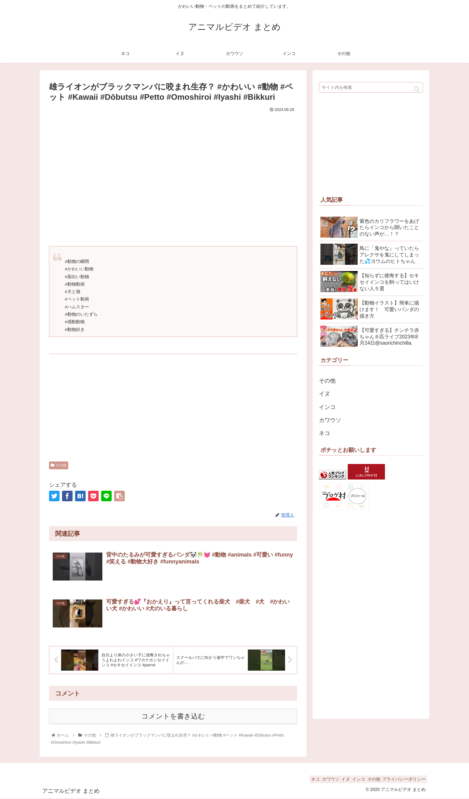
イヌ (324, 394)
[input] (371, 87)
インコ (327, 407)
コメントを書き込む (173, 717)
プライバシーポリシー (401, 779)
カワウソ (330, 420)
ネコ (324, 433)
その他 (58, 465)
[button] (416, 89)
